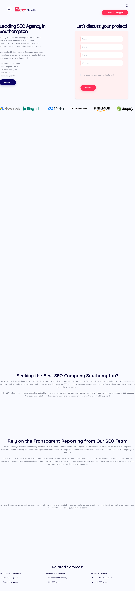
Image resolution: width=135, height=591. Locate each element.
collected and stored (106, 75)
